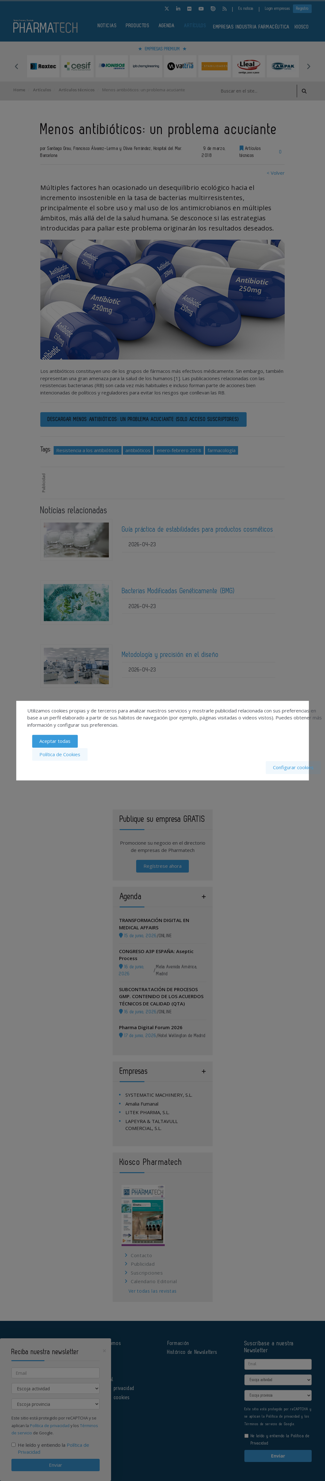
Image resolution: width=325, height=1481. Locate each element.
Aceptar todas (54, 741)
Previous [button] (16, 66)
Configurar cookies (293, 767)
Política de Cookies (59, 754)
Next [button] (308, 66)
